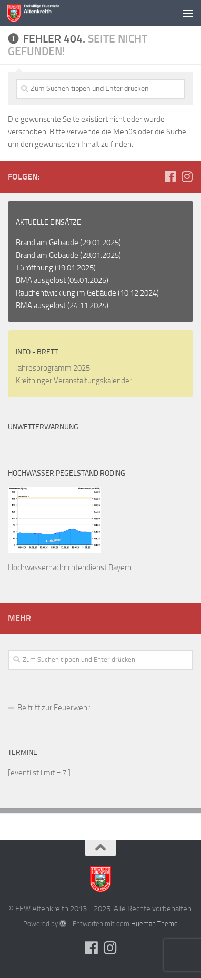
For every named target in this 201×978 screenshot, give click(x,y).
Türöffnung (34, 267)
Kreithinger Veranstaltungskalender (74, 380)
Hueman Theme (154, 924)
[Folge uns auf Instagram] (186, 176)
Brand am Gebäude (47, 242)
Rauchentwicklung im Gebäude (66, 293)
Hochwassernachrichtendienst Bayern (70, 567)
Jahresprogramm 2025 (53, 368)
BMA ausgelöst (41, 280)
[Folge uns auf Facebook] (170, 176)
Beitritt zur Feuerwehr (53, 707)
